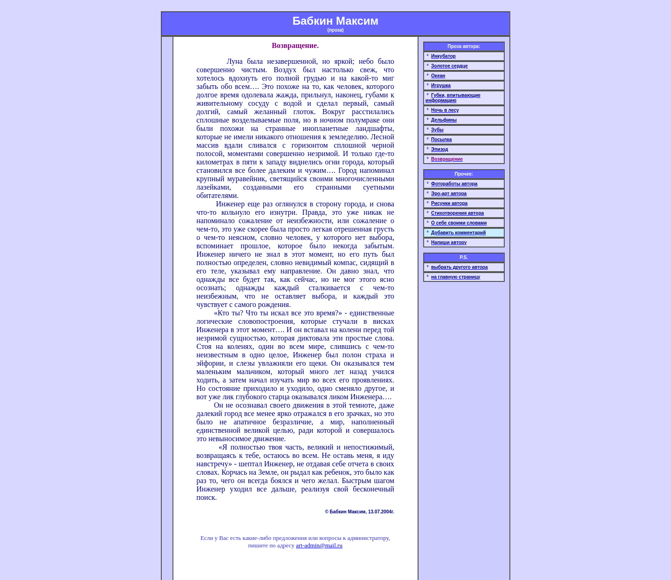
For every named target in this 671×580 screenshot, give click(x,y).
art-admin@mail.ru (319, 545)
